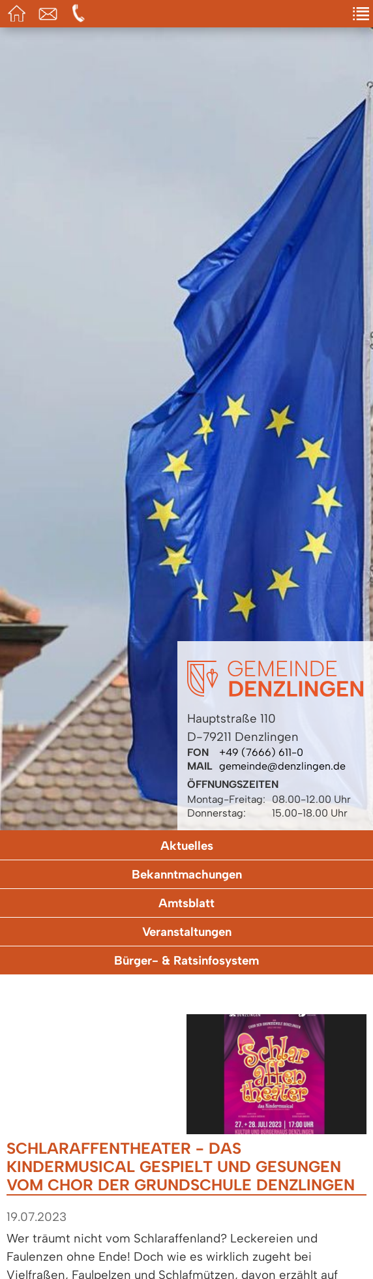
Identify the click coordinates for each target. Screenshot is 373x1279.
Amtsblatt (186, 902)
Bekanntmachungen (187, 874)
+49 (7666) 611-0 (261, 752)
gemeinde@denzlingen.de (282, 766)
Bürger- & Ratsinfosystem (186, 960)
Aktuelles (186, 845)
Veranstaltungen (186, 931)
